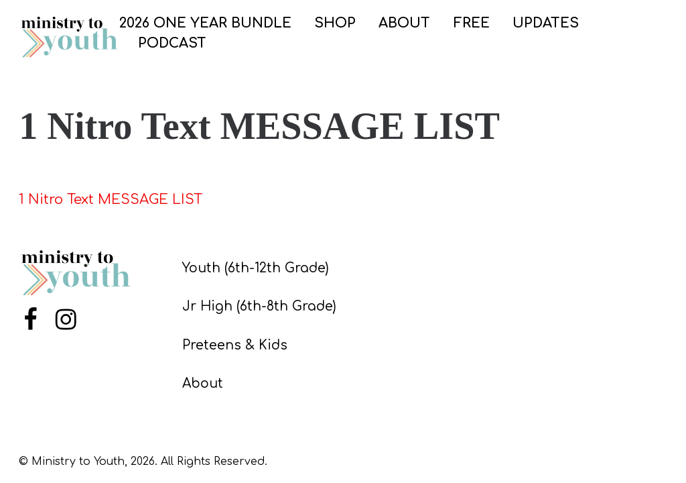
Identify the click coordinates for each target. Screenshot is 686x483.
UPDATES (545, 23)
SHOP (335, 23)
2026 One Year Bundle (205, 23)
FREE (472, 23)
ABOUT (404, 23)
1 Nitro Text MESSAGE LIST (110, 199)
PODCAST (172, 43)
